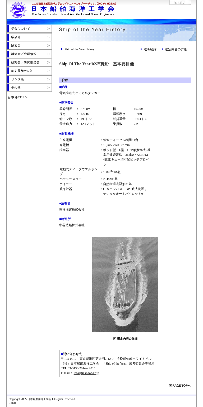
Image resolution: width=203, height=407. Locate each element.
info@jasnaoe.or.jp (86, 373)
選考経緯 (150, 49)
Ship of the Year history (79, 49)
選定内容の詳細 (176, 49)
